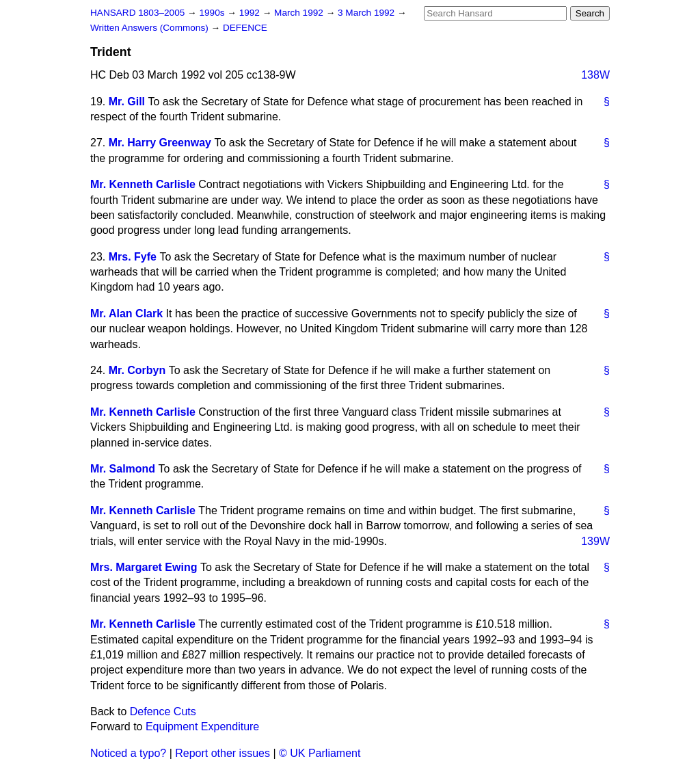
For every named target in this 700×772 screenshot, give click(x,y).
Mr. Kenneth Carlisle (143, 184)
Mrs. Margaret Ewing (143, 567)
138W (595, 75)
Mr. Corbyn (137, 370)
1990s (213, 13)
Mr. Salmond (122, 469)
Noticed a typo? (128, 753)
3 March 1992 (367, 13)
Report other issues (222, 753)
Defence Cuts (163, 711)
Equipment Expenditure (202, 726)
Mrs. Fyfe (133, 257)
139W (595, 541)
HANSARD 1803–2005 (137, 13)
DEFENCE (245, 28)
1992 (250, 13)
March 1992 (300, 13)
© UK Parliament (319, 753)
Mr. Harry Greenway (160, 142)
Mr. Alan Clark (126, 313)
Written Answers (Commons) (150, 28)
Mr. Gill (127, 101)
